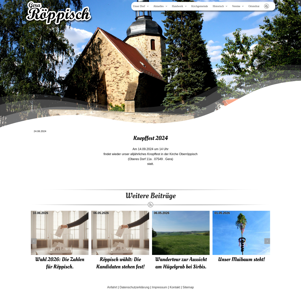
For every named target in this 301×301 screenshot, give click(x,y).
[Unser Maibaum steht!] (241, 212)
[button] (266, 6)
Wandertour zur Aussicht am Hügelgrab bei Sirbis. (181, 263)
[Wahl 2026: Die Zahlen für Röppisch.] (60, 212)
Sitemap (188, 287)
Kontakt (175, 287)
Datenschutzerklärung (135, 287)
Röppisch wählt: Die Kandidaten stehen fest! (120, 263)
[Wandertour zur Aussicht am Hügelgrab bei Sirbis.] (181, 212)
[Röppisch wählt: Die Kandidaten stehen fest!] (120, 212)
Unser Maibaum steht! (241, 259)
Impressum (159, 287)
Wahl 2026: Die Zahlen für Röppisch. (59, 263)
